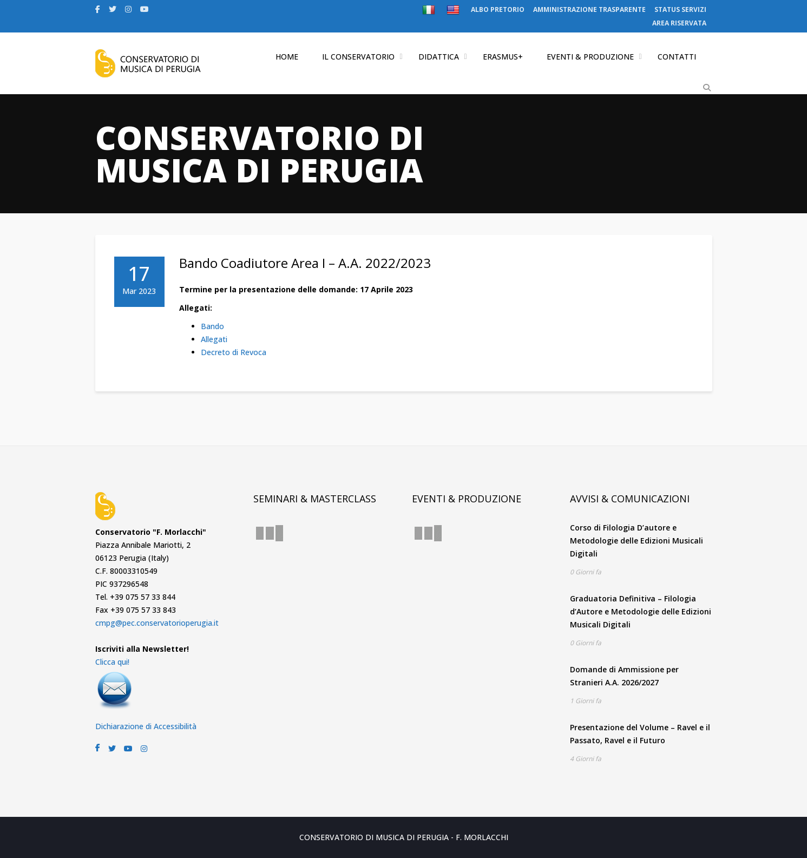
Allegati (214, 339)
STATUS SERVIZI (680, 9)
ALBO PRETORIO (497, 9)
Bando (212, 326)
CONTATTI (677, 56)
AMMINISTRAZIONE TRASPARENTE (589, 9)
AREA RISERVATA (679, 23)
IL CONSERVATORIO (358, 56)
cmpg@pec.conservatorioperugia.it (157, 623)
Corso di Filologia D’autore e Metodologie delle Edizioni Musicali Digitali (636, 540)
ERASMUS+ (503, 56)
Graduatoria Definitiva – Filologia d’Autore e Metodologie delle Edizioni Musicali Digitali (640, 611)
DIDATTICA (438, 56)
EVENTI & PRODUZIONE (590, 56)
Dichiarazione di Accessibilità (145, 726)
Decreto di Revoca (233, 352)
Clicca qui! (112, 662)
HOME (286, 56)
